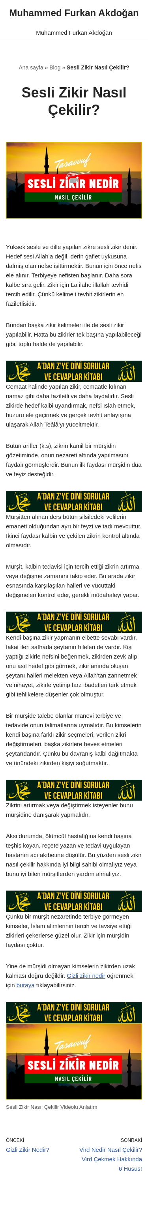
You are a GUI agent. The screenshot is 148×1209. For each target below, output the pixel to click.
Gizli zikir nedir (86, 975)
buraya (26, 985)
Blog (54, 67)
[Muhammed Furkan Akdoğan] (74, 13)
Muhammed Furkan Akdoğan (74, 32)
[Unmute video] (74, 180)
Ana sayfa (31, 67)
